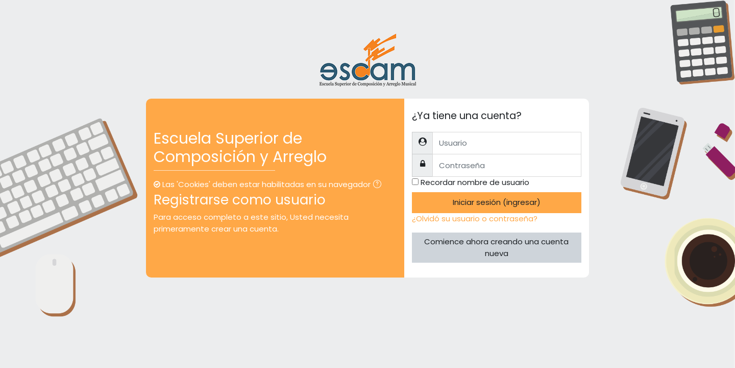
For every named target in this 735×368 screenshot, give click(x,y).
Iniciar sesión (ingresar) (497, 202)
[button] (379, 185)
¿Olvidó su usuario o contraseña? (474, 218)
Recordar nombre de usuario (475, 182)
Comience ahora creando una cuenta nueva (496, 247)
